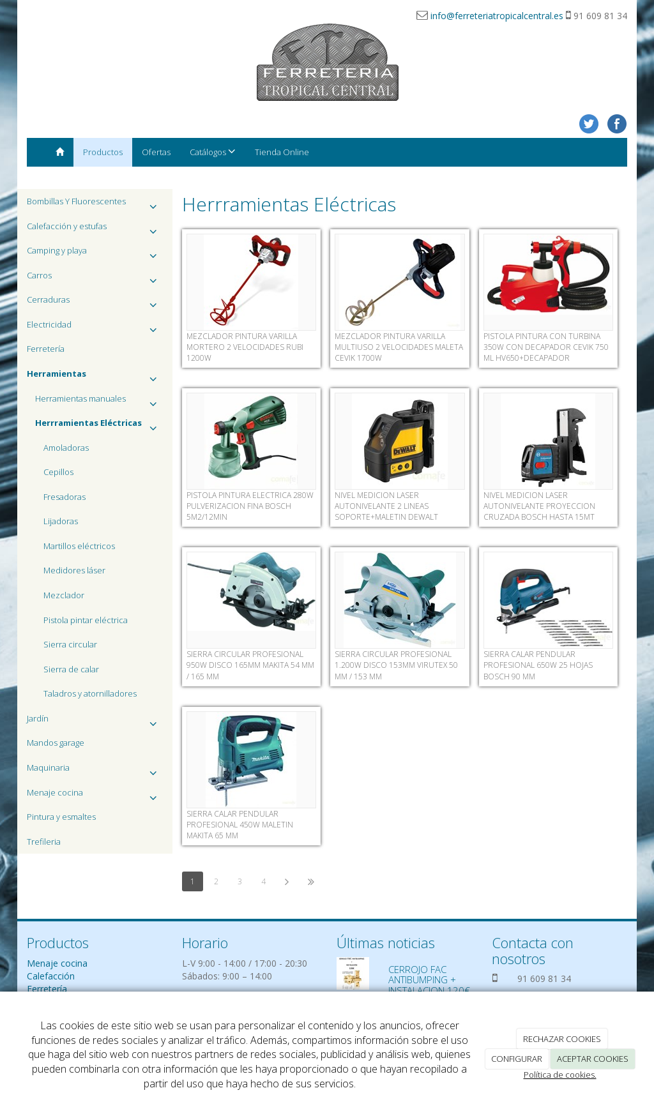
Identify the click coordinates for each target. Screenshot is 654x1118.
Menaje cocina (95, 796)
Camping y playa (95, 254)
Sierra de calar (71, 669)
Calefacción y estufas (95, 229)
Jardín (95, 722)
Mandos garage (55, 742)
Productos (103, 152)
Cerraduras (95, 303)
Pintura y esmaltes (61, 816)
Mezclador (63, 595)
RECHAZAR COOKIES (562, 1039)
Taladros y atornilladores (90, 693)
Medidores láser (74, 570)
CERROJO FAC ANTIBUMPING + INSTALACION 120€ (429, 980)
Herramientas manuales (99, 402)
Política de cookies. (560, 1074)
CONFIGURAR (516, 1058)
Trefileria (44, 841)
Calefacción (51, 976)
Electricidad (95, 328)
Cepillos (58, 472)
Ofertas (156, 152)
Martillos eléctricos (79, 546)
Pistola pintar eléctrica (85, 620)
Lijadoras (60, 521)
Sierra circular (70, 644)
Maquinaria (95, 771)
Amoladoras (66, 447)
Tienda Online (282, 152)
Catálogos (213, 152)
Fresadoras (64, 496)
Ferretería (46, 348)
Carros (95, 278)
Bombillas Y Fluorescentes (95, 204)
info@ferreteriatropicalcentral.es (496, 16)
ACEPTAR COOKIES (592, 1058)
